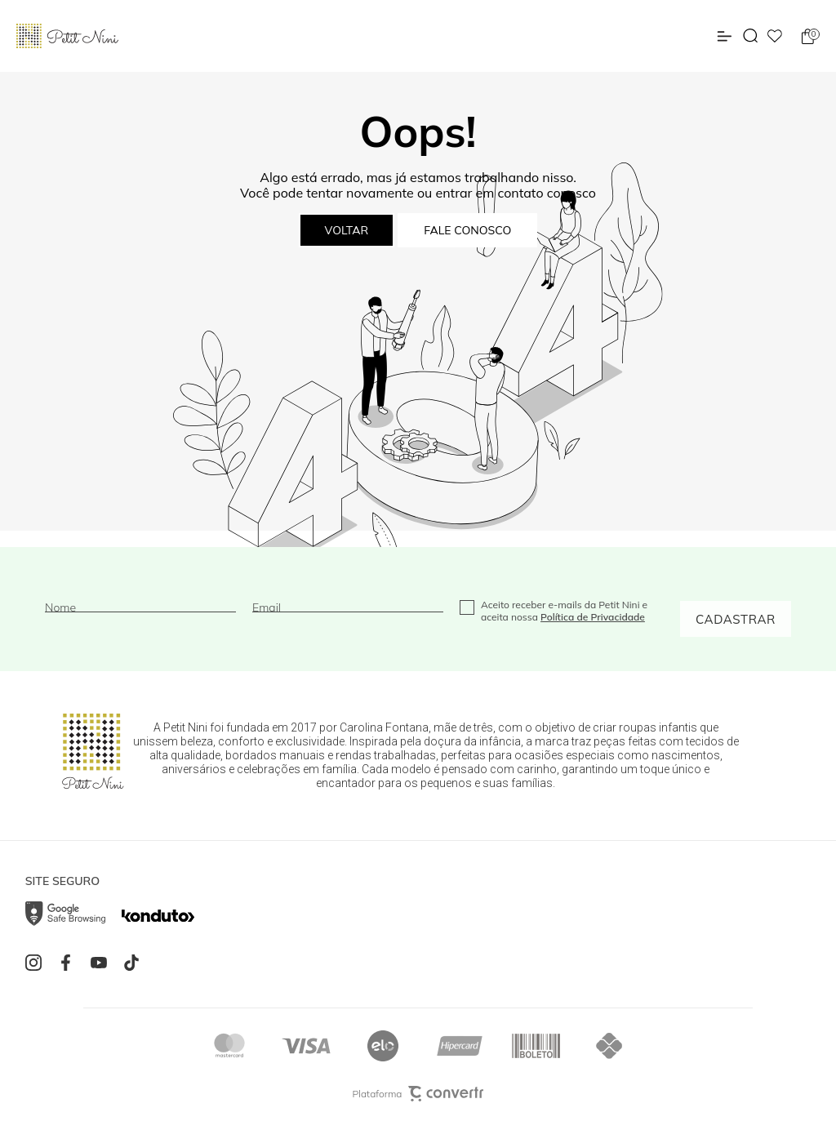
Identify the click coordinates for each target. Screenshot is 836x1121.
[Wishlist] (774, 35)
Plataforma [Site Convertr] (418, 1093)
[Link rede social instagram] (37, 962)
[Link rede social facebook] (70, 962)
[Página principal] (67, 36)
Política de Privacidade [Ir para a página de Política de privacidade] (592, 617)
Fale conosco (467, 230)
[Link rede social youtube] (103, 962)
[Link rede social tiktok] (135, 962)
